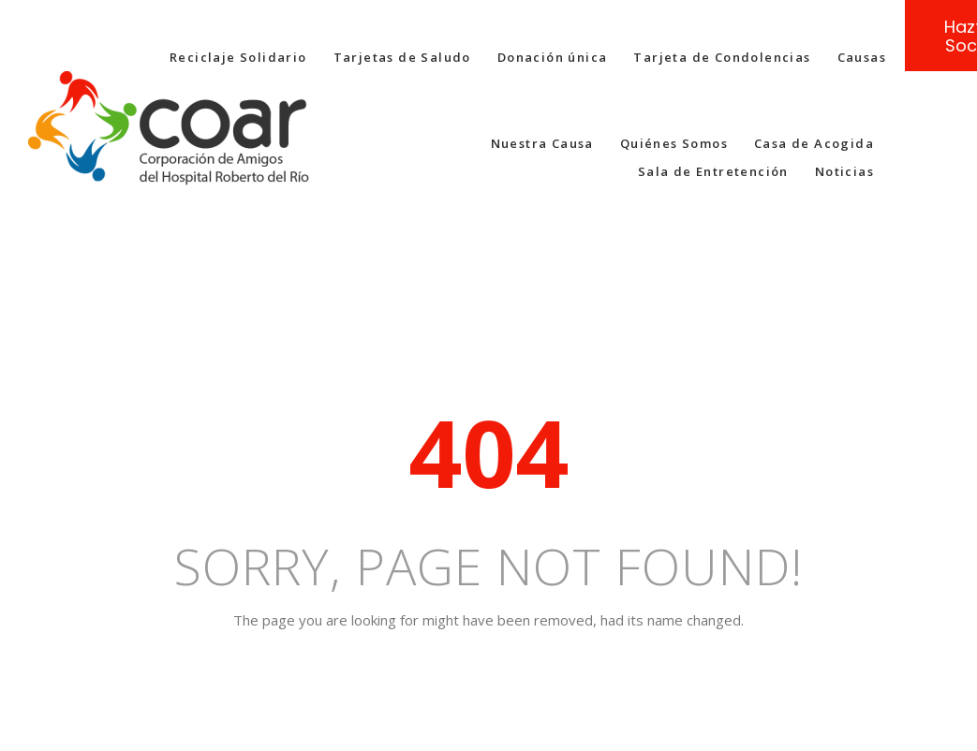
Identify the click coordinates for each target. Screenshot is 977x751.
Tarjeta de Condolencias (721, 57)
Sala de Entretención (713, 171)
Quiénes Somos (674, 143)
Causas (861, 57)
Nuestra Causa (542, 143)
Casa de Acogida (814, 143)
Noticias (844, 171)
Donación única (552, 57)
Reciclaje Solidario (238, 57)
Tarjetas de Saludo (402, 57)
